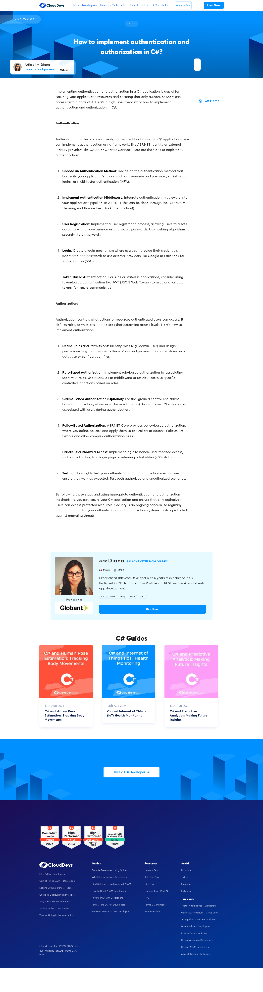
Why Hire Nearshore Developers (109, 877)
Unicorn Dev (151, 870)
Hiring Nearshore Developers (196, 940)
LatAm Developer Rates (194, 933)
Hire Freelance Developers (195, 926)
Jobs (165, 5)
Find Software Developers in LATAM (111, 884)
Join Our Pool (152, 877)
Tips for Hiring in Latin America (56, 915)
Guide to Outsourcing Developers (57, 895)
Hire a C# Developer (131, 772)
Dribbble (186, 870)
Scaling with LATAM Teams (54, 909)
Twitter (185, 877)
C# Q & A (29, 19)
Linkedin (186, 884)
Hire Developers (85, 5)
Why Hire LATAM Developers (54, 902)
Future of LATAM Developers (107, 898)
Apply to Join (183, 5)
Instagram (186, 891)
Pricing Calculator (114, 5)
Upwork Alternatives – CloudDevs (199, 913)
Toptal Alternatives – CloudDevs (198, 906)
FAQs (155, 5)
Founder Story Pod (156, 891)
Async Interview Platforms (195, 954)
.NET (142, 597)
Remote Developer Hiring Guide (109, 870)
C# (17, 19)
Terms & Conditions (155, 905)
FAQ (147, 898)
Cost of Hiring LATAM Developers (57, 881)
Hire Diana (152, 609)
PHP (132, 597)
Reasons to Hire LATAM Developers (111, 911)
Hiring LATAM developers (195, 947)
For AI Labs (139, 5)
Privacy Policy (152, 911)
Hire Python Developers (52, 874)
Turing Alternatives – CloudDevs (198, 919)
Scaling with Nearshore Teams (55, 888)
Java (112, 597)
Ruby (122, 597)
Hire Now (150, 884)
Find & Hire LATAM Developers (108, 905)
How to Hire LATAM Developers (109, 891)
